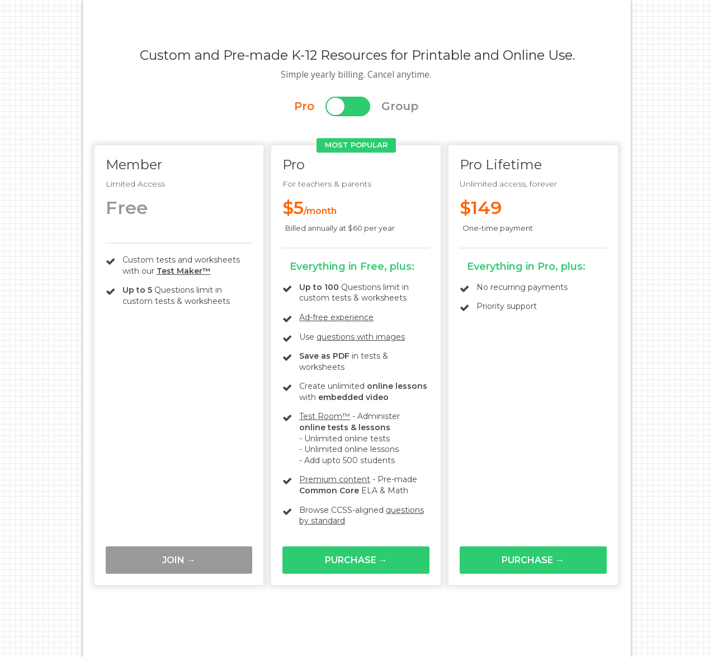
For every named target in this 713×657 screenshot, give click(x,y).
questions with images (361, 337)
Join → (179, 560)
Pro (304, 106)
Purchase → (356, 560)
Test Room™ (324, 416)
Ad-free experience (336, 317)
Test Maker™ (184, 271)
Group (399, 106)
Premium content (334, 479)
